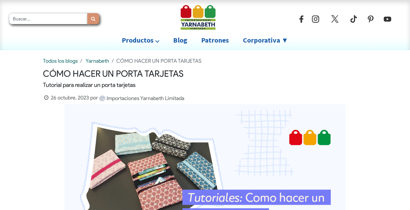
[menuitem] (180, 40)
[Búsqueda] (93, 18)
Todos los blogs (60, 61)
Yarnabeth (97, 61)
